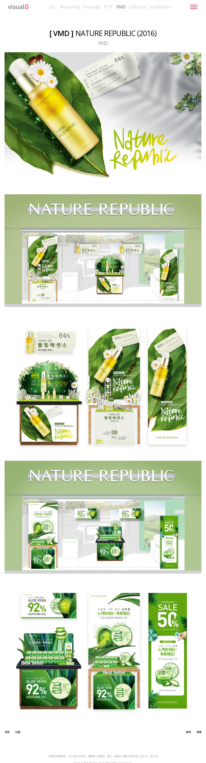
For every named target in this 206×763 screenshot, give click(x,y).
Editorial (138, 7)
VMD (121, 7)
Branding (70, 7)
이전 (7, 732)
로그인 (154, 756)
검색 (188, 732)
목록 (198, 732)
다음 (17, 732)
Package (91, 7)
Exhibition (160, 7)
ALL (52, 7)
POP (108, 7)
